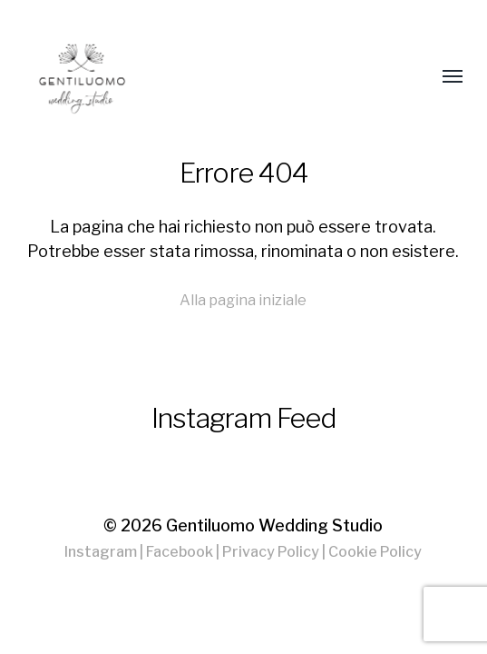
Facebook (179, 551)
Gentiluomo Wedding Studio (274, 525)
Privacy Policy (270, 551)
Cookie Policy (375, 551)
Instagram (100, 551)
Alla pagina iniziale (243, 300)
